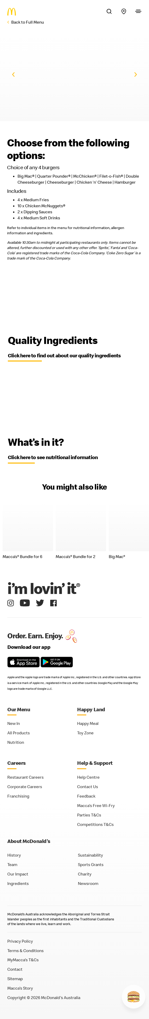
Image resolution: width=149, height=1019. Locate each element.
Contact (14, 969)
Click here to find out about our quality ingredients (64, 355)
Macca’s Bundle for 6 (22, 556)
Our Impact (17, 874)
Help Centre (88, 777)
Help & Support (95, 763)
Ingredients (18, 883)
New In (13, 723)
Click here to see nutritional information (53, 457)
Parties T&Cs (89, 815)
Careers (16, 763)
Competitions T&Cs (95, 824)
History (14, 855)
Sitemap (15, 978)
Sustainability (90, 855)
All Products (18, 732)
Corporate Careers (24, 786)
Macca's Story (20, 988)
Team (12, 864)
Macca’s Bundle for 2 (75, 556)
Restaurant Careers (25, 777)
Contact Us (87, 786)
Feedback (86, 796)
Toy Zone (85, 732)
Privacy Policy (20, 941)
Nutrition (15, 742)
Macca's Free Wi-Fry (96, 805)
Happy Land (91, 709)
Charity (84, 874)
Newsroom (88, 883)
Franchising (18, 796)
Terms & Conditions (25, 950)
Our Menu (18, 709)
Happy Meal (88, 723)
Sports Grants (91, 864)
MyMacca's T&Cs (23, 959)
